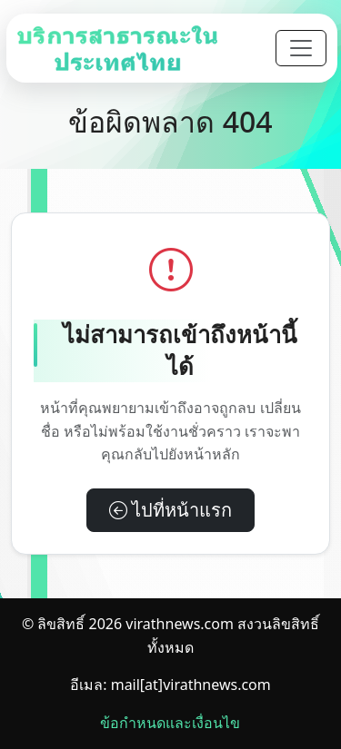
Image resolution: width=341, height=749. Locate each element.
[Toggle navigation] (301, 48)
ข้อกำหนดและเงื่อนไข (170, 723)
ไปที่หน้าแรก (170, 510)
